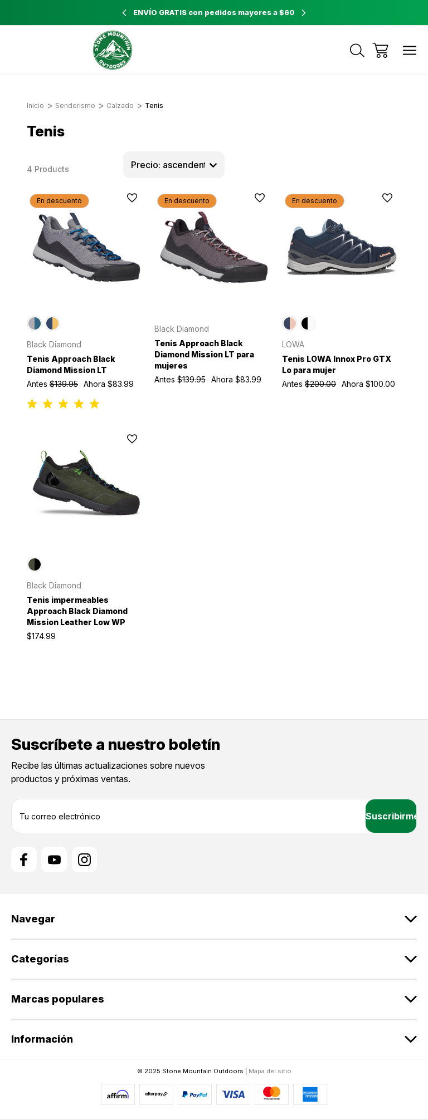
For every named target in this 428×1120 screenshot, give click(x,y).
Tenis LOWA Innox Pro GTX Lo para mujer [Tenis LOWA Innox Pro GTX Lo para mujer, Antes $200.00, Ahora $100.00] (336, 364)
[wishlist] (117, 197)
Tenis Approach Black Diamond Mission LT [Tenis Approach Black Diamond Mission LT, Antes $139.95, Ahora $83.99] (71, 364)
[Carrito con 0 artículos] (380, 50)
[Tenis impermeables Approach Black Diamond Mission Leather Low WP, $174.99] (86, 488)
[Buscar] (357, 50)
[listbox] (174, 164)
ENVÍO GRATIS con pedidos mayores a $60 (214, 12)
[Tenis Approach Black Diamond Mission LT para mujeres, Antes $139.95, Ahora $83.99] (214, 247)
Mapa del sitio (270, 1071)
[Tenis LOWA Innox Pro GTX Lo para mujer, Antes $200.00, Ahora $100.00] (341, 247)
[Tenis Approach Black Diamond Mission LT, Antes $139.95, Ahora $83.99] (86, 247)
